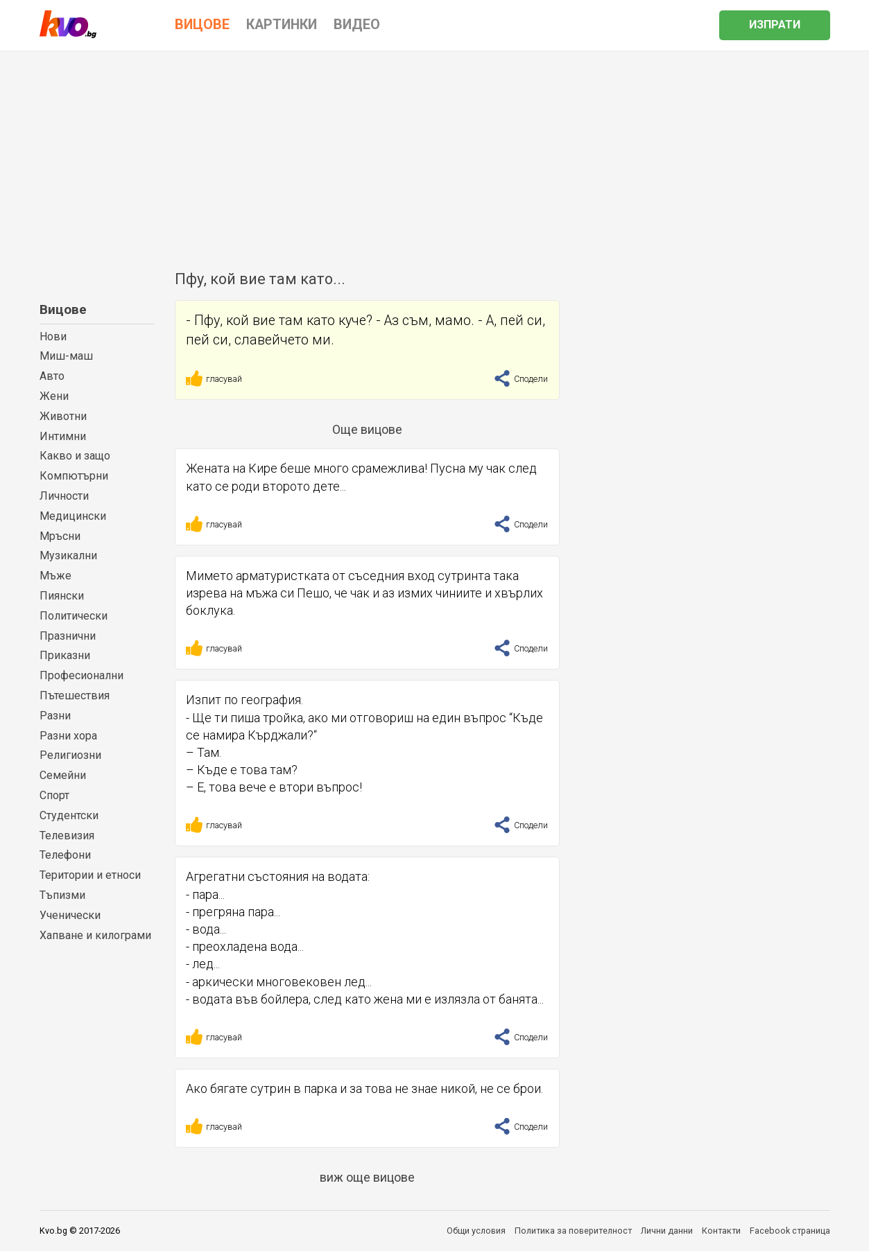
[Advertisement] (435, 155)
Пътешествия (75, 695)
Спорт (54, 795)
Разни (55, 715)
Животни (63, 416)
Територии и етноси (90, 875)
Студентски (69, 815)
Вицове (63, 309)
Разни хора (68, 735)
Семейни (63, 775)
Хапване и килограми (95, 935)
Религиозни (70, 755)
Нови (53, 336)
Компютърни (74, 475)
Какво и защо (75, 455)
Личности (64, 495)
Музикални (68, 555)
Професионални (81, 675)
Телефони (65, 854)
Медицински (73, 516)
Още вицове (367, 429)
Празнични (68, 635)
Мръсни (60, 536)
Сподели (521, 379)
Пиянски (62, 595)
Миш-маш (66, 355)
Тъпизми (62, 895)
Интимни (63, 436)
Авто (52, 376)
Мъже (55, 575)
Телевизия (67, 835)
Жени (54, 396)
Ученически (70, 915)
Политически (73, 615)
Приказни (65, 655)
